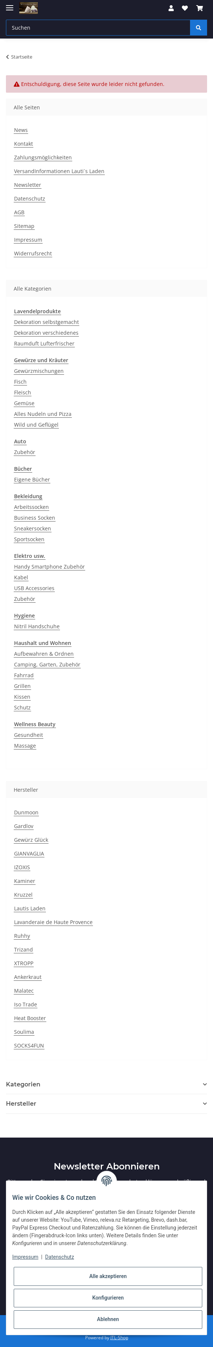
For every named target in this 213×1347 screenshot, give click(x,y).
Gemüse (24, 403)
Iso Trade (25, 1004)
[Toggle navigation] (9, 4)
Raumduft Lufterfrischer (44, 343)
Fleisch (22, 392)
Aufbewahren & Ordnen (44, 653)
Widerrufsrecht (33, 253)
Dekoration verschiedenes (46, 332)
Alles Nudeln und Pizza (42, 413)
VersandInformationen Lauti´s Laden (59, 171)
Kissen (22, 696)
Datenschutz (29, 198)
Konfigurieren (108, 1298)
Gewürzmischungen (39, 370)
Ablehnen (108, 1319)
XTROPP (23, 963)
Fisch (20, 381)
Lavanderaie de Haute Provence (53, 922)
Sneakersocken (32, 528)
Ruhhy (22, 935)
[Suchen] (98, 28)
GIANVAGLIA (29, 853)
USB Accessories (34, 588)
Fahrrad (24, 675)
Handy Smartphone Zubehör (49, 566)
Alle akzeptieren (108, 1276)
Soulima (24, 1031)
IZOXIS (22, 867)
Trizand (23, 949)
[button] (171, 8)
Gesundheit (28, 734)
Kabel (21, 577)
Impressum (28, 239)
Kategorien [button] (23, 1084)
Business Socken (34, 517)
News (21, 129)
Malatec (24, 990)
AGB (19, 212)
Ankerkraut (27, 976)
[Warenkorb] (199, 8)
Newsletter (27, 184)
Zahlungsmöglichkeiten (43, 157)
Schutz (22, 707)
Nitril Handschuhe (37, 626)
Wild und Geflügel (36, 424)
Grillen (22, 685)
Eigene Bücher (32, 479)
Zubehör (24, 452)
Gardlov (23, 826)
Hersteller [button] (21, 1103)
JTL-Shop (119, 1337)
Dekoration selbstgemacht (46, 321)
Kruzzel (23, 894)
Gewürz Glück (31, 839)
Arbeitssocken (31, 506)
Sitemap (24, 225)
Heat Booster (30, 1018)
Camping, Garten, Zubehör (47, 664)
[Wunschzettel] (185, 8)
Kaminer (24, 880)
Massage (25, 745)
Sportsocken (29, 539)
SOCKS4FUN (29, 1045)
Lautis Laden (30, 908)
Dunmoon (26, 812)
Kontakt (23, 143)
